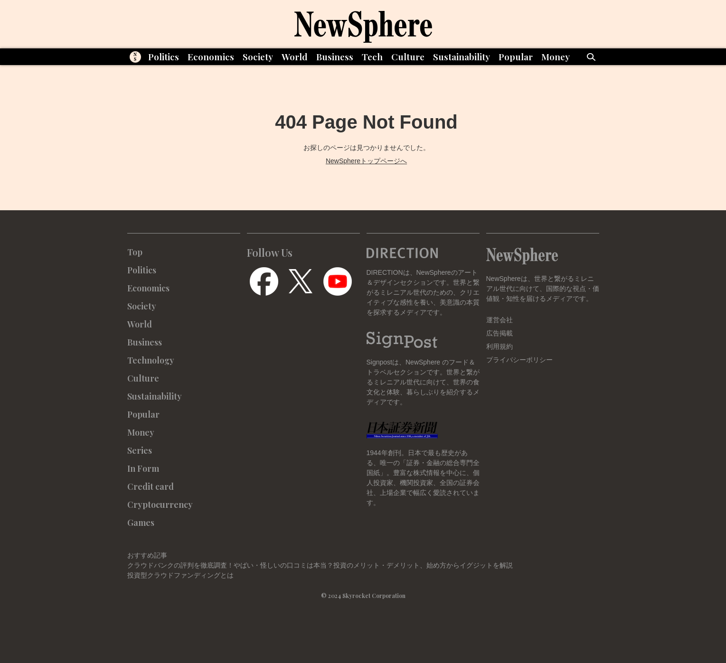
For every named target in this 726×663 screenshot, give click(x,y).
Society (258, 56)
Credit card (150, 486)
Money (555, 56)
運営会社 (499, 320)
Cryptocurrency (160, 504)
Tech (372, 56)
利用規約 (499, 346)
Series (139, 450)
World (295, 56)
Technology (150, 360)
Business (334, 56)
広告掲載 (499, 333)
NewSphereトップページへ (366, 161)
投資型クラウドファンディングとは (180, 575)
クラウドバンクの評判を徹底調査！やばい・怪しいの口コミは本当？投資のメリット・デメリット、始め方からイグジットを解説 (320, 565)
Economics (211, 56)
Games (140, 522)
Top (134, 252)
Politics (163, 56)
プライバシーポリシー (519, 360)
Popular (516, 56)
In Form (143, 468)
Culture (407, 56)
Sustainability (461, 56)
